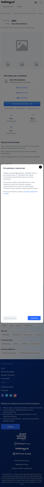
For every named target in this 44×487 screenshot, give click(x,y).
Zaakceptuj (34, 318)
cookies (6, 194)
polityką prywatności (30, 192)
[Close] (40, 167)
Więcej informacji (10, 318)
